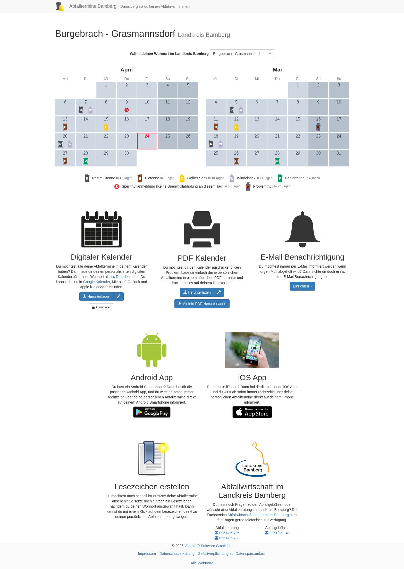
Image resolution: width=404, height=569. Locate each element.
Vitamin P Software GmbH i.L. (208, 546)
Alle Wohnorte (202, 563)
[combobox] (242, 53)
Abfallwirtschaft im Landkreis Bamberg (258, 515)
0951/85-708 (227, 538)
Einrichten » (302, 286)
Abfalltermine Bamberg (83, 6)
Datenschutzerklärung (177, 553)
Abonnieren (101, 307)
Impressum (147, 553)
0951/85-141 (277, 533)
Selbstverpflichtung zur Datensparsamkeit (231, 553)
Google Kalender (96, 282)
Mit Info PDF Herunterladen (202, 304)
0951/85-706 (227, 533)
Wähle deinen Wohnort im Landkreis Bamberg (169, 54)
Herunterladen (96, 296)
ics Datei (117, 277)
